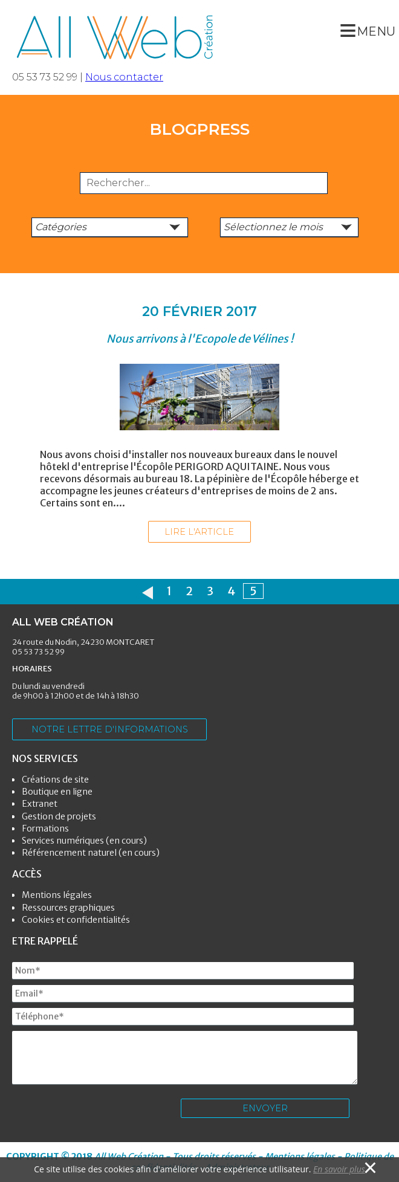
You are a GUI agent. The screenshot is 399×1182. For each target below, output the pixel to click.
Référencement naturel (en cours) (91, 852)
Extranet (39, 803)
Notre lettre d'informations (109, 729)
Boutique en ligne (57, 791)
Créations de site (55, 779)
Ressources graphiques (68, 907)
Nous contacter (124, 77)
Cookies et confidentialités (76, 919)
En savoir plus (339, 1169)
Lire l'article (199, 531)
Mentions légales (57, 895)
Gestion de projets (59, 816)
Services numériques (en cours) (84, 840)
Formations (45, 828)
